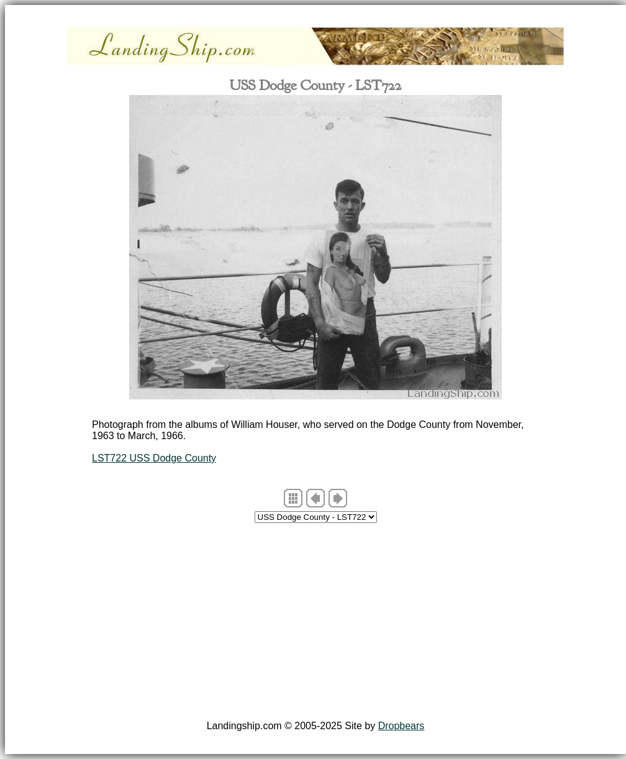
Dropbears (401, 725)
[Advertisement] (315, 624)
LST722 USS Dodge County (154, 458)
